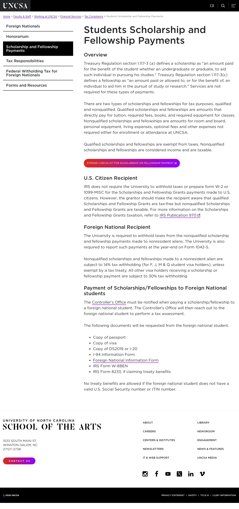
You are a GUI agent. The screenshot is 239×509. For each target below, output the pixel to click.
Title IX (204, 495)
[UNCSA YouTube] (168, 473)
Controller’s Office (109, 302)
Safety (192, 495)
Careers (149, 431)
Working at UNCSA (45, 16)
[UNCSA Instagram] (145, 473)
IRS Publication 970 (180, 215)
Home (6, 16)
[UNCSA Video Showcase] (202, 473)
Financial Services (70, 16)
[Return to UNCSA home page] (15, 5)
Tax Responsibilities (25, 61)
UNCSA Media (207, 457)
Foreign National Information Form (126, 360)
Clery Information (224, 495)
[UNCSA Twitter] (179, 473)
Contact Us (19, 461)
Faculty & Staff (22, 16)
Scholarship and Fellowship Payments (32, 48)
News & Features (210, 448)
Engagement (207, 440)
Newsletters (153, 448)
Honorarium (17, 36)
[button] (212, 5)
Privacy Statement (173, 495)
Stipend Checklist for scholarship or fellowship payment (130, 163)
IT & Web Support (156, 457)
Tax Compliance (93, 16)
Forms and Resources (26, 85)
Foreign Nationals (23, 26)
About (148, 422)
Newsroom (206, 431)
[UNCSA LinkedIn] (190, 473)
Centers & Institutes (159, 440)
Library (203, 422)
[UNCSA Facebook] (156, 473)
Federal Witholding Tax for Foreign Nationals (31, 73)
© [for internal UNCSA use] (4, 495)
